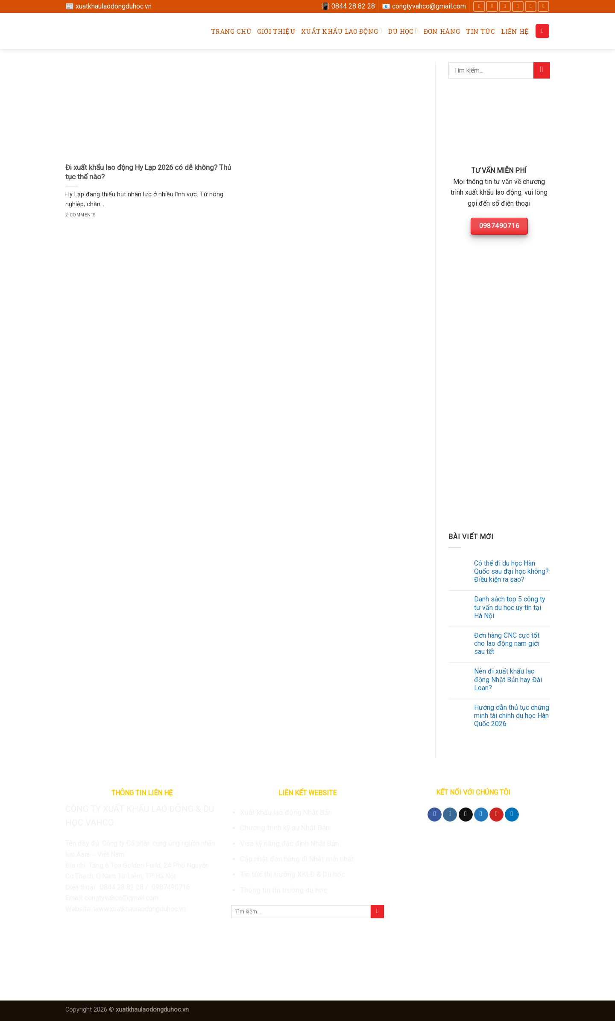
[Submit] (541, 70)
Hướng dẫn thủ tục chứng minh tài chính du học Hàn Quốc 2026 (511, 715)
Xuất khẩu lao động (341, 31)
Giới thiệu (276, 31)
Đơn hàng (442, 31)
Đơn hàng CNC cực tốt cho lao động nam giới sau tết (506, 643)
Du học (403, 31)
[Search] (542, 31)
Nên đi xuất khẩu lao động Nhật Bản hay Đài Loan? (508, 679)
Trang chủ (231, 31)
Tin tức (480, 31)
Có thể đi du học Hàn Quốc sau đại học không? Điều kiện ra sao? (511, 571)
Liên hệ (515, 31)
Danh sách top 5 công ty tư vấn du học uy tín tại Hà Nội (509, 607)
